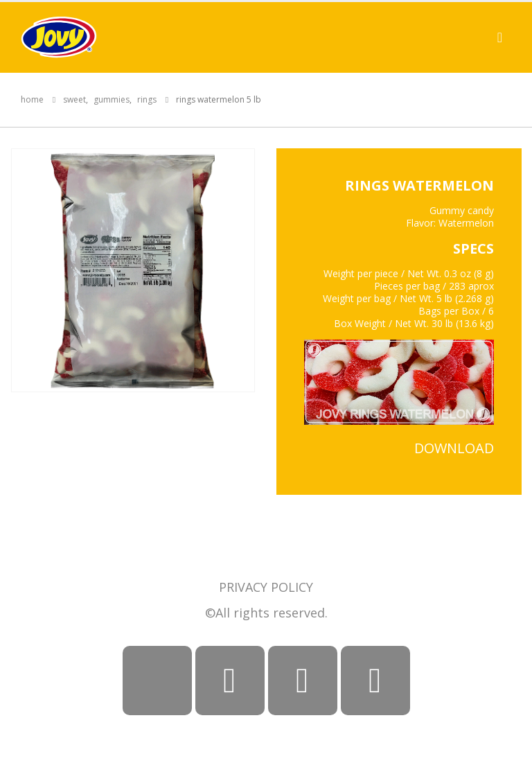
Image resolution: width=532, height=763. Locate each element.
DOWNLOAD (454, 448)
